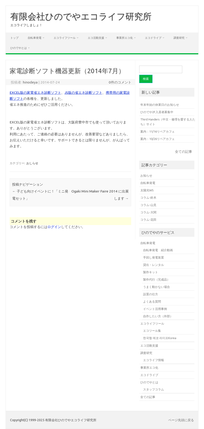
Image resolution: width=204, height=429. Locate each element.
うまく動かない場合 (156, 286)
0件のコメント (120, 82)
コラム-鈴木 (148, 197)
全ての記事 (183, 151)
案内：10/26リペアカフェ (157, 138)
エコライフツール (65, 37)
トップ (14, 37)
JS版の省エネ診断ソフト (83, 93)
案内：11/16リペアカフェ (157, 131)
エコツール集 (152, 330)
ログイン (54, 227)
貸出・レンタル (153, 264)
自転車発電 (34, 37)
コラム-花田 (148, 219)
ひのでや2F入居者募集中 (156, 112)
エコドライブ (153, 37)
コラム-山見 (148, 204)
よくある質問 (152, 301)
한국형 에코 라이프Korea (159, 338)
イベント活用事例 (155, 308)
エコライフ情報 (153, 360)
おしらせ (32, 163)
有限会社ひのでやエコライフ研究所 (81, 16)
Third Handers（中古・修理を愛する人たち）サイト (167, 122)
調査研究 (179, 37)
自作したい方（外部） (158, 316)
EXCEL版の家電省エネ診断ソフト (35, 93)
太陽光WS (147, 190)
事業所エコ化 (124, 37)
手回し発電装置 (153, 257)
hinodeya (30, 82)
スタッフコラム (153, 389)
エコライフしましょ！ (26, 25)
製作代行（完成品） (156, 279)
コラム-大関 (148, 212)
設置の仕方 (150, 294)
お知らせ (146, 175)
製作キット (150, 272)
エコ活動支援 (96, 37)
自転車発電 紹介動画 (158, 250)
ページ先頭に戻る (181, 420)
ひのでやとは (18, 47)
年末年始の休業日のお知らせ (159, 104)
